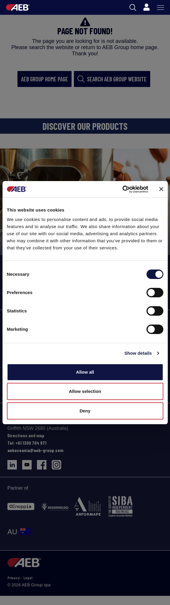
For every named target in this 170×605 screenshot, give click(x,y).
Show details (138, 353)
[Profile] (146, 7)
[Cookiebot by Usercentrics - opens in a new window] (122, 189)
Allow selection (85, 391)
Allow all (85, 372)
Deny (85, 410)
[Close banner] (161, 189)
